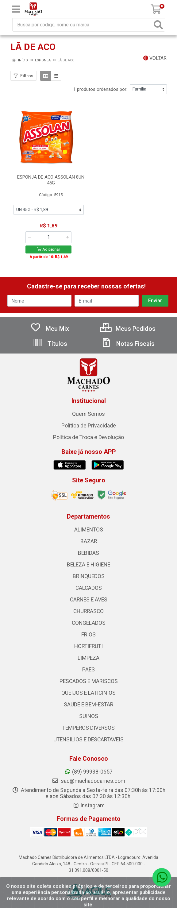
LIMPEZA (88, 658)
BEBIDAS (88, 553)
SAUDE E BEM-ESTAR (88, 704)
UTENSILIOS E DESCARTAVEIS (88, 739)
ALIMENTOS (88, 530)
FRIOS (88, 635)
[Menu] (15, 9)
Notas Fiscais (128, 343)
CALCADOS (88, 588)
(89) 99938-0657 (88, 772)
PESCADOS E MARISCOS (89, 681)
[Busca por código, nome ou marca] (82, 24)
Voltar (155, 58)
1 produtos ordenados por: (100, 89)
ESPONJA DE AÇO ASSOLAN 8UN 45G (50, 180)
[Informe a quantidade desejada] (48, 237)
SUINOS (88, 716)
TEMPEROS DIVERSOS (88, 728)
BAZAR (88, 541)
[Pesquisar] (158, 24)
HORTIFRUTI (88, 646)
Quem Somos (88, 414)
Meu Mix (49, 328)
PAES (88, 670)
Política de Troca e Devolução (88, 437)
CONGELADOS (89, 623)
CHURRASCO (88, 611)
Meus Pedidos (128, 328)
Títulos (49, 343)
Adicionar (48, 249)
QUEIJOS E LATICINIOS (88, 693)
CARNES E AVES (88, 600)
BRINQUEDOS (89, 576)
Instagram (89, 805)
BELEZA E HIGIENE (88, 565)
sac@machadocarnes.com (88, 781)
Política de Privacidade (88, 426)
